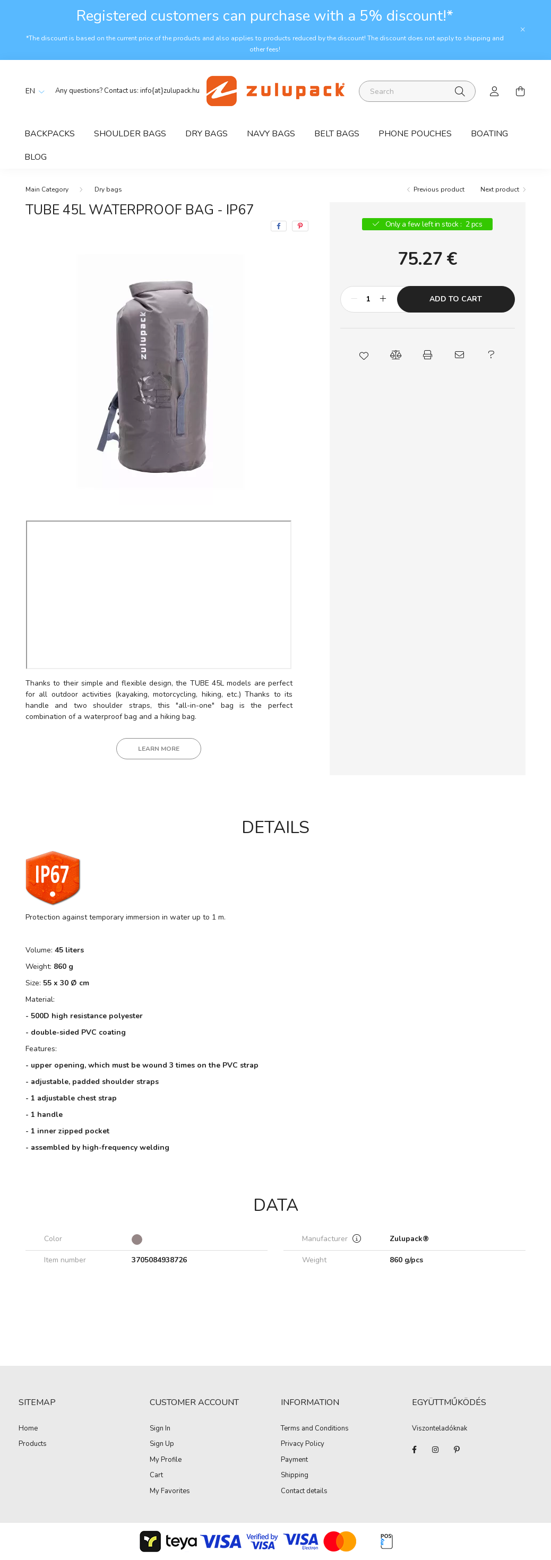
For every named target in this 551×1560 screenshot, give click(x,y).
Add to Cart (455, 299)
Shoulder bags (130, 134)
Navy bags (271, 134)
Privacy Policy (302, 1444)
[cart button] (520, 91)
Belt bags (336, 134)
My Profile (166, 1460)
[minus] (354, 299)
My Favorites (170, 1491)
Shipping (294, 1475)
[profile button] (494, 91)
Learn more (158, 748)
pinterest (456, 1449)
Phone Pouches (415, 134)
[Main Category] (46, 189)
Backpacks (49, 134)
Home (28, 1429)
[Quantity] (368, 299)
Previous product (439, 189)
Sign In (160, 1429)
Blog (35, 157)
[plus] (383, 299)
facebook (414, 1449)
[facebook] (279, 226)
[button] (363, 355)
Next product (499, 189)
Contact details (304, 1491)
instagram (435, 1449)
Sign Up (162, 1444)
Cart (156, 1475)
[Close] (523, 30)
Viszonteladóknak (439, 1429)
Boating (489, 134)
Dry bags (206, 134)
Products (33, 1444)
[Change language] (32, 91)
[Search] (417, 91)
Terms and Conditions (315, 1429)
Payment (294, 1460)
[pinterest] (300, 226)
